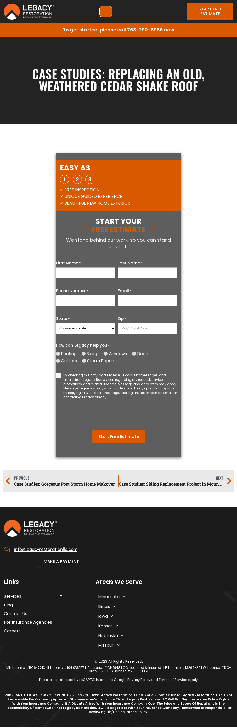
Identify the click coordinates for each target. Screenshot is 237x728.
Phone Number (72, 291)
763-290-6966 (145, 29)
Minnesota (113, 597)
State (63, 319)
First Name (68, 263)
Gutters (69, 361)
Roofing (68, 354)
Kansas (109, 626)
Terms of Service (173, 680)
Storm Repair (100, 361)
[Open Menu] (105, 11)
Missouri (110, 646)
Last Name (130, 263)
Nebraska (112, 636)
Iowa (107, 617)
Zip (122, 319)
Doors (143, 354)
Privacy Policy (138, 680)
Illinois (108, 607)
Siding (92, 354)
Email (125, 291)
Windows (118, 354)
